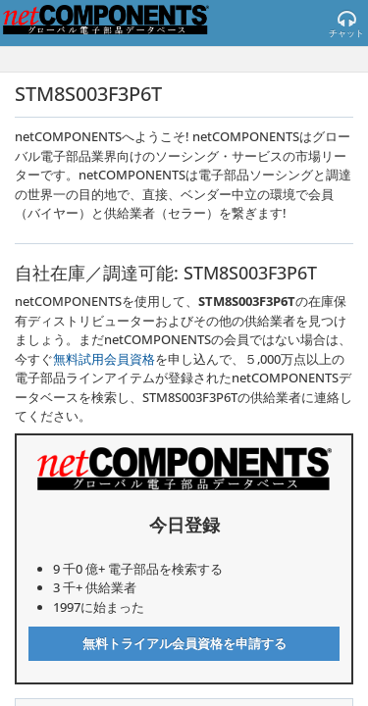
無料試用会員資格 (104, 359)
